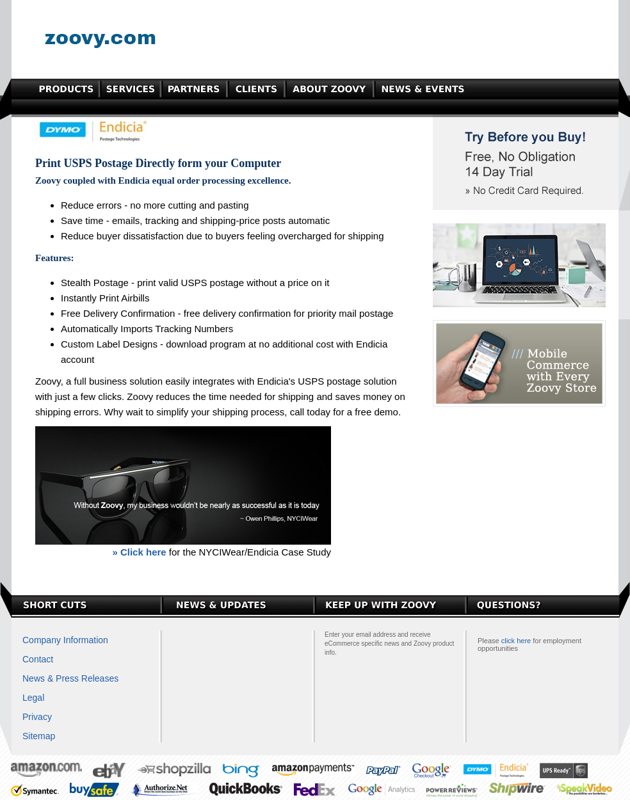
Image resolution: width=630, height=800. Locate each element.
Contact (37, 659)
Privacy (37, 717)
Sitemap (38, 736)
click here (516, 640)
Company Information (65, 640)
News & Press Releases (70, 678)
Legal (33, 697)
